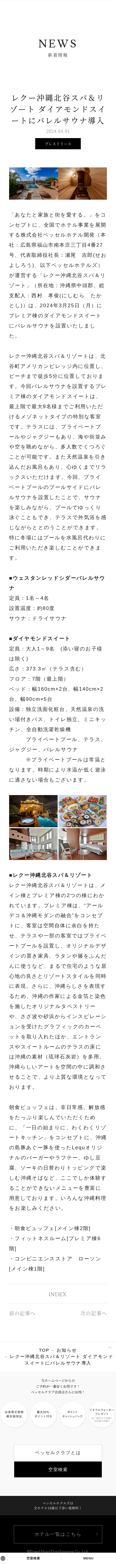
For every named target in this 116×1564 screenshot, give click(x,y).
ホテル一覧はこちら (58, 1534)
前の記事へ (22, 1313)
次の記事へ (93, 1313)
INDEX (58, 1294)
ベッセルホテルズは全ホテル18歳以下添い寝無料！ (58, 1505)
